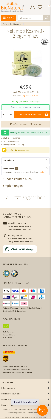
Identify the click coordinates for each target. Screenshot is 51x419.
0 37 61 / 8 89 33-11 (14, 235)
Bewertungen (8, 168)
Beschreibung (8, 160)
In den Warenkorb (34, 114)
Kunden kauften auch (17, 179)
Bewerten (35, 124)
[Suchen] (46, 18)
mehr (41, 172)
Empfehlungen (13, 186)
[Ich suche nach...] (34, 18)
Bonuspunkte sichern (23, 150)
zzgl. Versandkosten (30, 95)
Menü (9, 18)
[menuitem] (32, 7)
